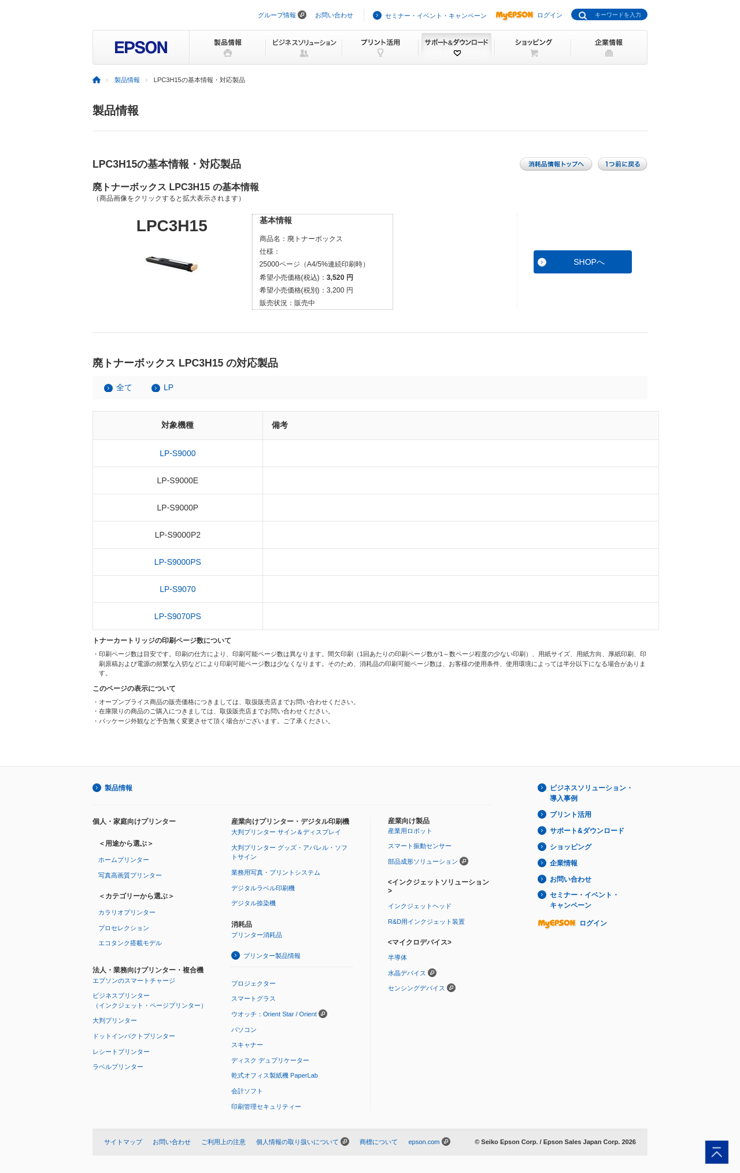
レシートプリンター (121, 1051)
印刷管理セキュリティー (266, 1106)
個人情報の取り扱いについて (297, 1141)
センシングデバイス (416, 988)
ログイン (529, 15)
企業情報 (564, 863)
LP (168, 387)
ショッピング (570, 847)
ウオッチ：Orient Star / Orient (274, 1014)
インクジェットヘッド (420, 905)
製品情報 (127, 79)
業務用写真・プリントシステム (275, 872)
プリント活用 (570, 815)
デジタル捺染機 (253, 903)
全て (124, 387)
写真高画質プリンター (130, 875)
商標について (379, 1141)
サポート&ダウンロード (587, 831)
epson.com (423, 1141)
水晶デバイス (407, 973)
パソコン (244, 1029)
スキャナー (247, 1044)
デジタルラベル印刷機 (263, 888)
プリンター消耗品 (256, 934)
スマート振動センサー (420, 845)
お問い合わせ (334, 15)
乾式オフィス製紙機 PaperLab (274, 1075)
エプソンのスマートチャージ (133, 980)
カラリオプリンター (127, 912)
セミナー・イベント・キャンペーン (436, 15)
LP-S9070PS (177, 616)
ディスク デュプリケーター (270, 1060)
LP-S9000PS (177, 562)
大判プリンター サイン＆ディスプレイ (286, 831)
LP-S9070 (177, 589)
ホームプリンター (123, 859)
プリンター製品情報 (272, 955)
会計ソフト (247, 1090)
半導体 (397, 957)
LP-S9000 (177, 453)
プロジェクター (253, 983)
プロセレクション (123, 927)
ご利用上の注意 (223, 1141)
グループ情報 (277, 15)
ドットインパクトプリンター (133, 1036)
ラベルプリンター (117, 1066)
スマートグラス (253, 998)
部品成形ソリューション (423, 861)
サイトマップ (123, 1141)
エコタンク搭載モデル (130, 942)
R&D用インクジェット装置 (426, 921)
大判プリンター (114, 1020)
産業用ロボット (410, 830)
